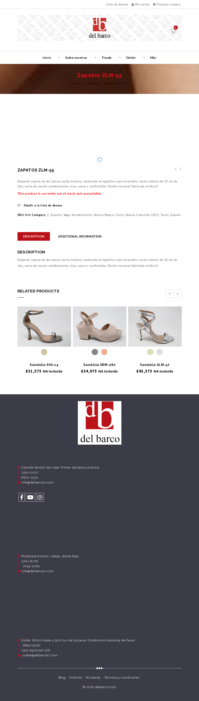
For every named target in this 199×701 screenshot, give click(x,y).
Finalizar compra (167, 4)
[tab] (33, 236)
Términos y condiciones (121, 677)
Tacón (164, 215)
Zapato (175, 215)
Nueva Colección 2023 (142, 215)
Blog (62, 677)
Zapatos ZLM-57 (174, 171)
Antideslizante (81, 215)
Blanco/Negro (104, 215)
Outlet (131, 57)
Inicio (47, 57)
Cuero (119, 215)
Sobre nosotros (76, 57)
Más (153, 57)
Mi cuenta (141, 4)
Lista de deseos (117, 4)
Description (33, 236)
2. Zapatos (93, 83)
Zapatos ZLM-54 (179, 171)
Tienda (107, 57)
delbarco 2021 (105, 687)
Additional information (79, 236)
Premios (75, 677)
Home (77, 83)
